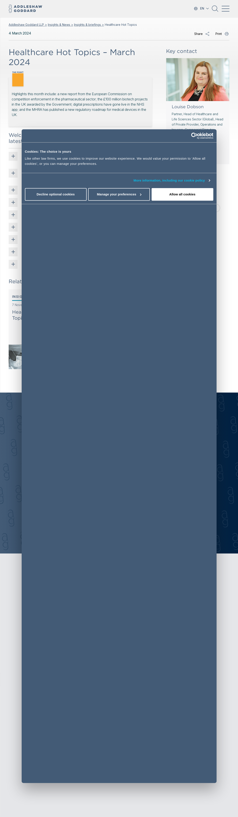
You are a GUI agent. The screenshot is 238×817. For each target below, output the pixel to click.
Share (198, 34)
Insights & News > (60, 24)
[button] (215, 10)
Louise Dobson (188, 106)
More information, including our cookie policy (169, 180)
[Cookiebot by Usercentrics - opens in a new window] (194, 136)
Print (218, 34)
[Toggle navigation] (225, 8)
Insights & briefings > (89, 24)
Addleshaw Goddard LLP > (28, 24)
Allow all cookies (182, 194)
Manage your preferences (119, 194)
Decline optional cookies (56, 194)
